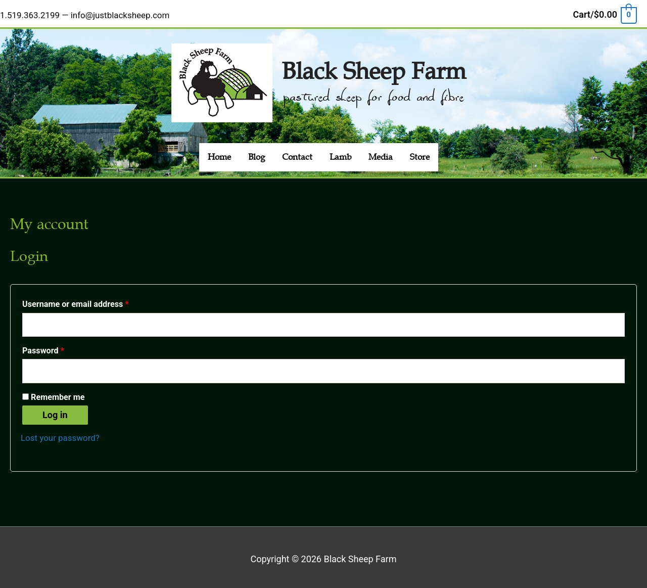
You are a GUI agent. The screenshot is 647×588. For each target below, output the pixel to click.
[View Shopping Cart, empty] (604, 12)
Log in (55, 411)
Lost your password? (63, 434)
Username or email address (91, 296)
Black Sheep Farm (373, 62)
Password (59, 344)
